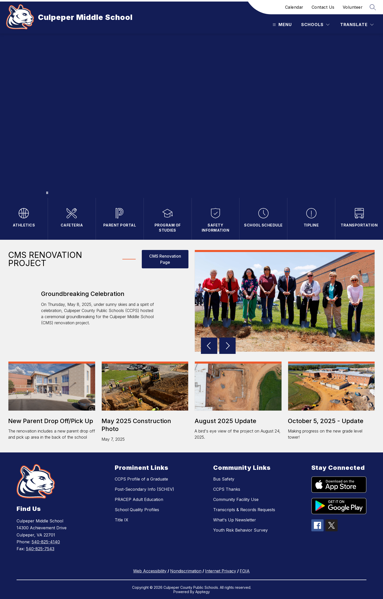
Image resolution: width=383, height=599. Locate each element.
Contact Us (323, 7)
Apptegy (202, 592)
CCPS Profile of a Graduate (141, 479)
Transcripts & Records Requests (244, 509)
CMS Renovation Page (165, 259)
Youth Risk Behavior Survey (240, 530)
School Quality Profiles (137, 509)
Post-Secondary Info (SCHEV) (144, 489)
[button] (210, 346)
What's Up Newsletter (234, 519)
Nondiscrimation (185, 570)
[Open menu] (281, 24)
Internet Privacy (220, 570)
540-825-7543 (40, 548)
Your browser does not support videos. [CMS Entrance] (191, 115)
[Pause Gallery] (47, 193)
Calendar (294, 7)
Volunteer (353, 7)
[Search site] (373, 7)
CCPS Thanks (226, 489)
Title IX (121, 519)
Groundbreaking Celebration (82, 293)
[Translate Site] (357, 24)
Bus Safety (223, 479)
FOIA (245, 570)
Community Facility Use (236, 499)
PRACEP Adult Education (139, 499)
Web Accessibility (150, 570)
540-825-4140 (46, 541)
